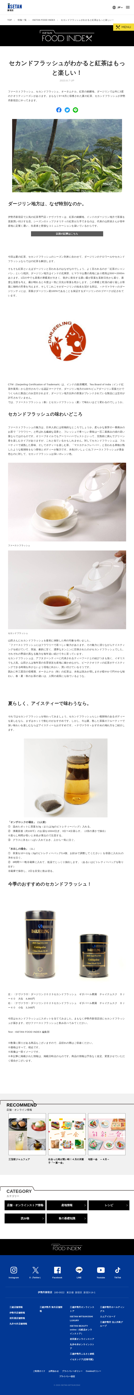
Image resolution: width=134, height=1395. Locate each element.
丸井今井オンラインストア (82, 1346)
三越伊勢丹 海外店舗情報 (51, 1309)
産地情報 (66, 1205)
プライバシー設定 (67, 1376)
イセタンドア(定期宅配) (82, 1359)
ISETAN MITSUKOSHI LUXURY (81, 1318)
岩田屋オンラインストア (82, 1339)
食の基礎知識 (67, 1218)
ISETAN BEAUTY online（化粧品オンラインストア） (81, 1330)
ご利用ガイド (39, 1371)
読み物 (25, 1218)
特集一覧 (22, 20)
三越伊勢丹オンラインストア (82, 1309)
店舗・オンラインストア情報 (25, 1205)
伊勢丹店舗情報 (17, 1313)
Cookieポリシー (93, 1371)
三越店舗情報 (16, 1307)
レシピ (109, 1205)
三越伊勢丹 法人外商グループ (111, 1324)
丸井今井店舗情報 (18, 1324)
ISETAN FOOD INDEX (43, 20)
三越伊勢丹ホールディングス (112, 1309)
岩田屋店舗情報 (17, 1318)
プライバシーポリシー (72, 1371)
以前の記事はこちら (67, 233)
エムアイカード (108, 1316)
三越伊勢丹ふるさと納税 (82, 1354)
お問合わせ (54, 1371)
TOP (9, 20)
